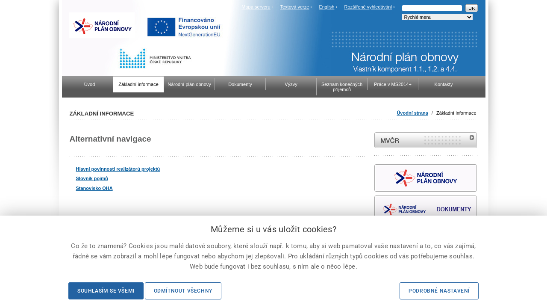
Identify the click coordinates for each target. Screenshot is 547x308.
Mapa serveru (255, 6)
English (326, 6)
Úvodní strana (412, 113)
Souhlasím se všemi (106, 291)
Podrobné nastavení (439, 291)
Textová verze (294, 6)
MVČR (425, 140)
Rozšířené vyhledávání (368, 6)
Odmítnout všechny (183, 291)
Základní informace (456, 113)
